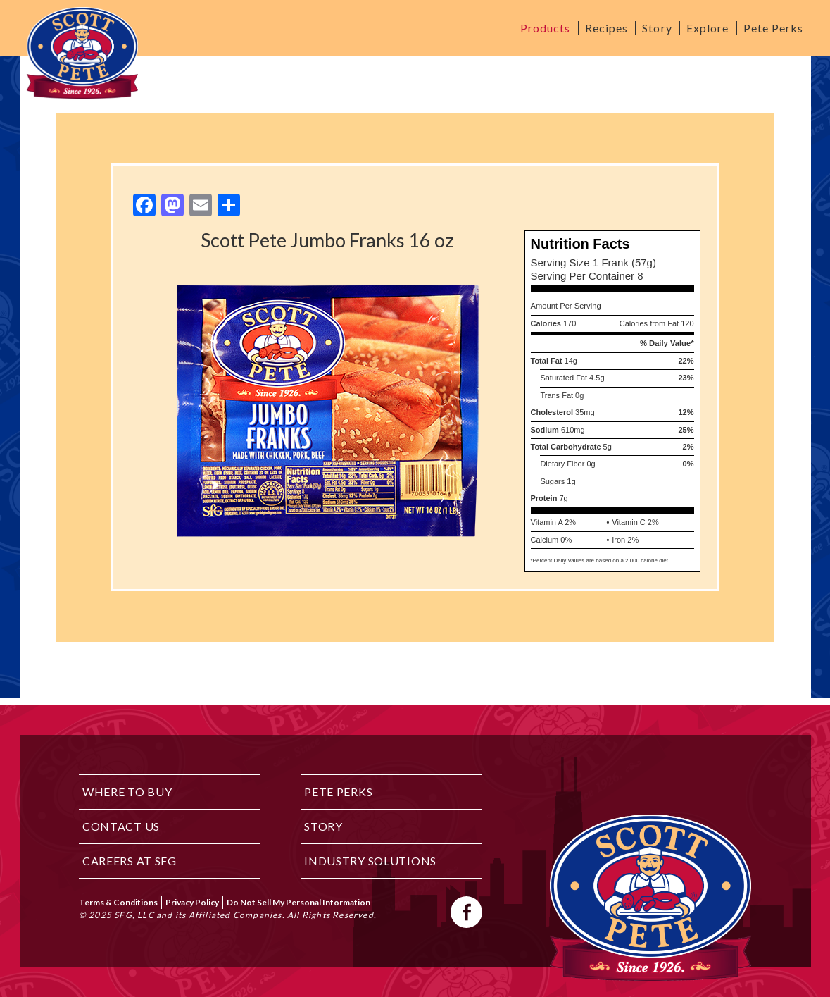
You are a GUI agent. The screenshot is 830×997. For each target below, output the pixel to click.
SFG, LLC (134, 915)
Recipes (607, 28)
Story (657, 28)
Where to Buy (127, 791)
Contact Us (121, 826)
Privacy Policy (192, 902)
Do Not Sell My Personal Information (298, 902)
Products (545, 28)
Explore (707, 28)
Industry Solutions (370, 860)
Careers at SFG (129, 860)
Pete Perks (773, 28)
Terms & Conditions (118, 902)
